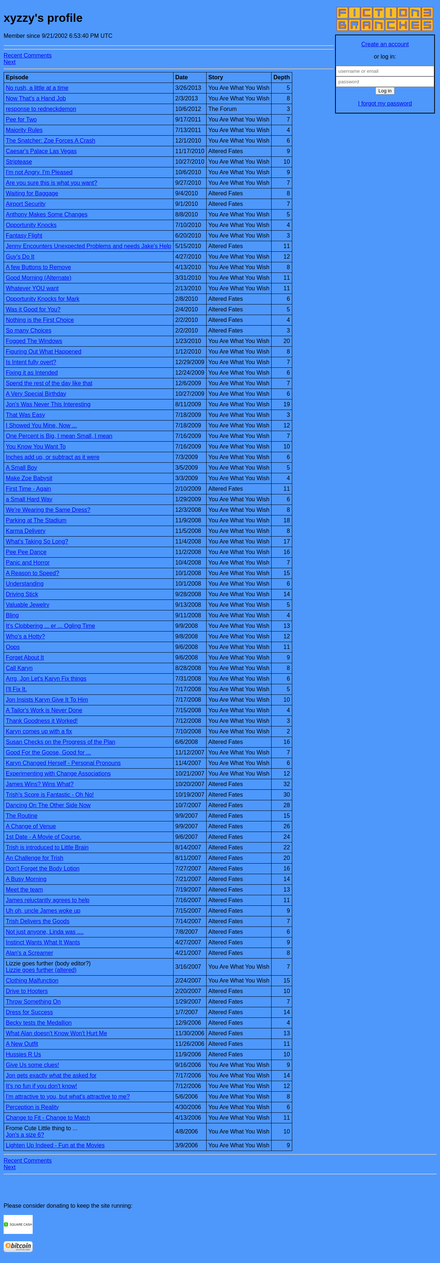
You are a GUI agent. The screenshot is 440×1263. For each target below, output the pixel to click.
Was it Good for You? (33, 309)
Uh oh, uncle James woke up (43, 911)
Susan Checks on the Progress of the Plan (60, 742)
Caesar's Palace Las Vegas (41, 151)
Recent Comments (28, 55)
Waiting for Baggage (32, 193)
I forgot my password (385, 103)
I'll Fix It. (16, 689)
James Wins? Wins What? (40, 784)
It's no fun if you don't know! (41, 1086)
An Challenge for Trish (34, 858)
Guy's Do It (20, 257)
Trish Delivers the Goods (37, 921)
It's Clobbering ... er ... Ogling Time (50, 626)
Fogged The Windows (34, 341)
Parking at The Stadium (36, 520)
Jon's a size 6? (25, 1135)
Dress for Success (29, 1012)
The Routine (21, 816)
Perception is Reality (32, 1107)
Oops (13, 647)
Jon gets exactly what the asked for (51, 1075)
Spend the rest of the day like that (49, 383)
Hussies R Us (23, 1054)
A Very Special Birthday (36, 394)
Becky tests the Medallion (39, 1023)
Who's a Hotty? (25, 636)
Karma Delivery (25, 531)
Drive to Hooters (27, 991)
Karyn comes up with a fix (39, 731)
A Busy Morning (26, 879)
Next (10, 62)
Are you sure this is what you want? (51, 183)
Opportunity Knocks (31, 225)
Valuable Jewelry (27, 605)
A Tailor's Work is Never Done (44, 710)
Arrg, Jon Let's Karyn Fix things (46, 679)
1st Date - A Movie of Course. (43, 837)
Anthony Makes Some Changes (46, 214)
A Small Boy (21, 468)
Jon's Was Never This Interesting (48, 404)
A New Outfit (22, 1044)
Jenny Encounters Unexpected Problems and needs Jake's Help (88, 246)
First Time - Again (28, 489)
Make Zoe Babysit (29, 478)
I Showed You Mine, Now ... (41, 425)
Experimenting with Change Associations (58, 773)
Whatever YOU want (32, 288)
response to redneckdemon (41, 109)
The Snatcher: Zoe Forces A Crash (50, 141)
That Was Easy (25, 415)
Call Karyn (19, 668)
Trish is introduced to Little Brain (47, 847)
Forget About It (25, 657)
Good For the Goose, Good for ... (48, 752)
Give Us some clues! (32, 1065)
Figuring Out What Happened (43, 351)
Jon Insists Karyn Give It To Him (47, 700)
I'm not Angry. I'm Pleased (39, 172)
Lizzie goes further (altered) (41, 970)
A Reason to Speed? (32, 573)
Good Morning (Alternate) (39, 278)
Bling (12, 615)
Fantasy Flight (24, 235)
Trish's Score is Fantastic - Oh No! (50, 795)
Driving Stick (22, 594)
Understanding (25, 584)
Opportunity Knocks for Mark (43, 299)
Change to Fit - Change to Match (48, 1118)
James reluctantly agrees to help (47, 900)
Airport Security (25, 204)
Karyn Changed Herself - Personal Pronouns (63, 763)
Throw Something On (33, 1002)
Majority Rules (24, 130)
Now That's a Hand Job (36, 98)
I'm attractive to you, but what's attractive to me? (68, 1096)
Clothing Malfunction (32, 980)
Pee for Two (21, 119)
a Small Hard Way (29, 499)
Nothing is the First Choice (40, 320)
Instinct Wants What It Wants (43, 942)
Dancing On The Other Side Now (48, 805)
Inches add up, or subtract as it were (52, 457)
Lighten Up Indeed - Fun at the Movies (55, 1145)
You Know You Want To (36, 446)
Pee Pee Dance (26, 552)
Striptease (19, 162)
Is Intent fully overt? (31, 362)
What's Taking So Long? (37, 541)
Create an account (385, 44)
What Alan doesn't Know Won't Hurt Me (56, 1033)
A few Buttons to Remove (38, 267)
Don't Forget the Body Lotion (43, 868)
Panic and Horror (28, 562)
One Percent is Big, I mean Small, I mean (59, 436)
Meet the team (24, 890)
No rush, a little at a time (37, 88)
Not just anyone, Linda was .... (44, 932)
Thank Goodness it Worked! (42, 721)
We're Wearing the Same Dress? (48, 510)
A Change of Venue (31, 826)
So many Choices (28, 330)
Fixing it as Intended (32, 373)
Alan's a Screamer (29, 953)
